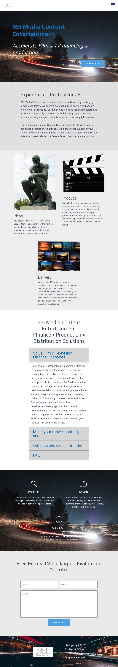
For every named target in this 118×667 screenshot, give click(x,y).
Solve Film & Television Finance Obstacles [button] (52, 355)
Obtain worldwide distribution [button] (58, 445)
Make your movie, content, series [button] (56, 434)
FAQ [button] (36, 455)
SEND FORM (59, 622)
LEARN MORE (93, 63)
